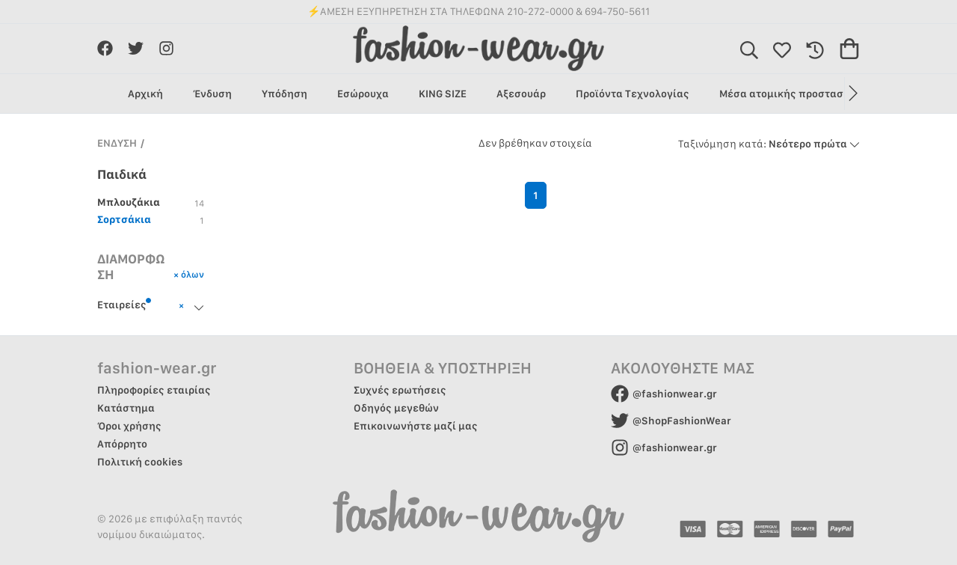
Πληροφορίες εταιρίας (154, 390)
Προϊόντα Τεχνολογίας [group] (632, 94)
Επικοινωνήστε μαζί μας (416, 426)
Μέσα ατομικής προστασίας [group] (789, 94)
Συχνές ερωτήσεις (400, 390)
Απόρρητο (122, 444)
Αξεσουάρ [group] (521, 94)
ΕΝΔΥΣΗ (117, 143)
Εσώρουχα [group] (363, 94)
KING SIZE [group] (443, 94)
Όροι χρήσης (129, 426)
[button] (852, 93)
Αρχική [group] (145, 94)
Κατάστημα (126, 408)
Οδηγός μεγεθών (396, 408)
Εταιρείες (124, 304)
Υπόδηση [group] (284, 94)
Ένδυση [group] (212, 94)
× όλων (188, 274)
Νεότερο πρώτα (769, 144)
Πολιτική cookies (139, 461)
